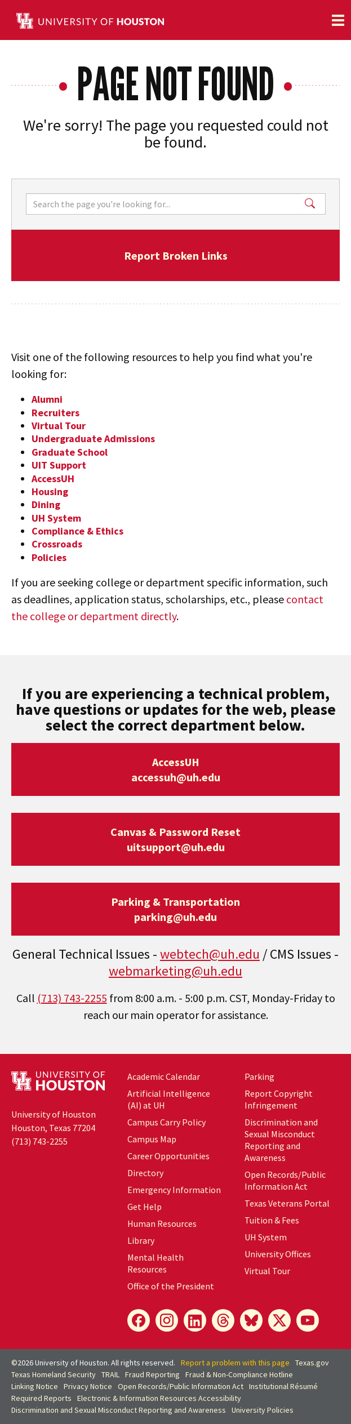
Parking (259, 1076)
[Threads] (223, 1320)
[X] (279, 1320)
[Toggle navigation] (338, 20)
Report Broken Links (176, 255)
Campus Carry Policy (166, 1122)
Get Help (144, 1206)
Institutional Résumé (283, 1386)
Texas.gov (312, 1363)
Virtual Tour (59, 425)
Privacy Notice (88, 1386)
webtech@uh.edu (210, 954)
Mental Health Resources (155, 1263)
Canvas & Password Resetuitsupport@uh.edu (175, 839)
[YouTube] (307, 1320)
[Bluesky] (251, 1320)
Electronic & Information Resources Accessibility (159, 1398)
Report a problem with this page (235, 1363)
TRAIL (110, 1374)
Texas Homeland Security (53, 1374)
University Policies (263, 1410)
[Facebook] (138, 1320)
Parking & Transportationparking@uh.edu (175, 909)
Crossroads (57, 543)
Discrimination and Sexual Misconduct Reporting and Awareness (281, 1139)
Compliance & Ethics (77, 530)
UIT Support (59, 465)
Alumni (47, 399)
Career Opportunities (168, 1156)
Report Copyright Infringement (279, 1099)
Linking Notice (34, 1386)
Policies (49, 557)
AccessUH (53, 478)
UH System (56, 517)
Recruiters (55, 412)
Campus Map (151, 1139)
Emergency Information (174, 1189)
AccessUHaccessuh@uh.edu (175, 769)
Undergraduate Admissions (93, 438)
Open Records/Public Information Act (285, 1180)
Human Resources (162, 1223)
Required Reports (41, 1398)
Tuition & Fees (272, 1220)
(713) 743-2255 (72, 998)
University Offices (278, 1254)
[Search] (164, 204)
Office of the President (170, 1286)
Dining (46, 504)
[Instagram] (166, 1320)
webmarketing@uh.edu (175, 971)
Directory (145, 1172)
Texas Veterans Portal (287, 1203)
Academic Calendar (163, 1076)
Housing (50, 491)
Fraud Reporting (152, 1374)
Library (140, 1240)
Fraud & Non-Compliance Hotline (239, 1374)
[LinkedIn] (195, 1320)
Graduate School (70, 452)
